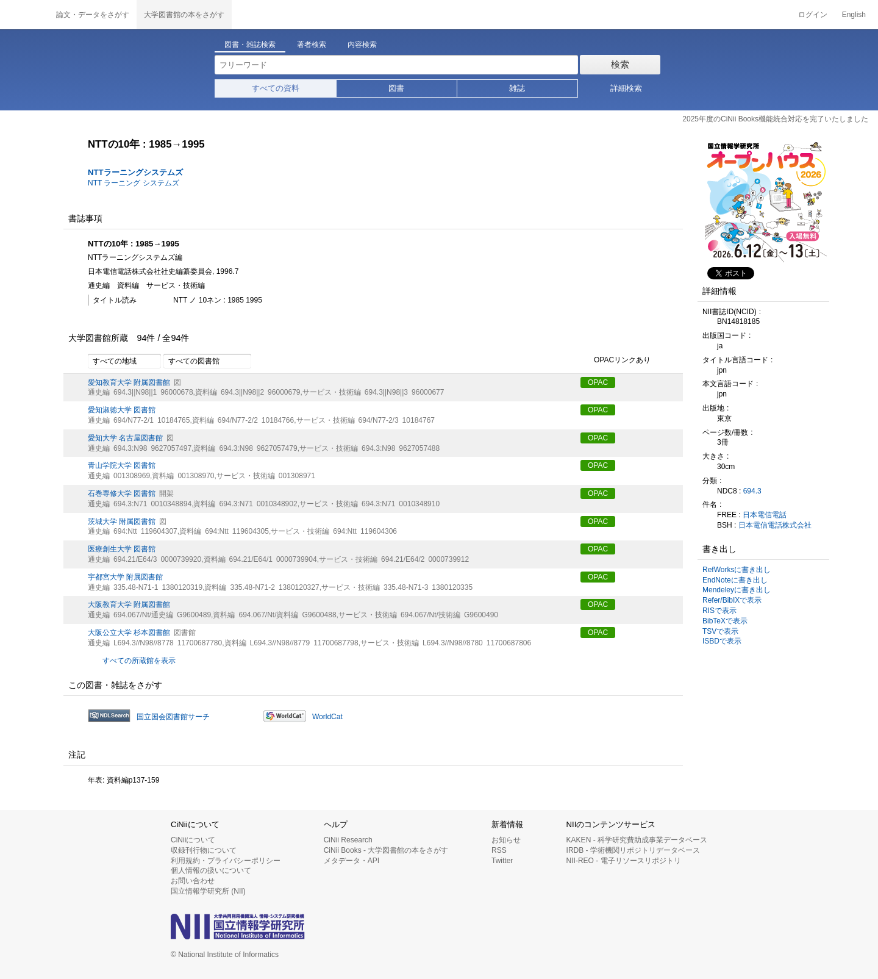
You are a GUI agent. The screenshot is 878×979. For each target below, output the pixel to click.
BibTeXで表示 (725, 621)
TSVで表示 (720, 631)
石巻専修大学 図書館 (121, 493)
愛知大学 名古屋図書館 (125, 438)
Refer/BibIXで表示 (732, 600)
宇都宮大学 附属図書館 (125, 577)
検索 (620, 64)
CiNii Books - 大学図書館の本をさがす (386, 850)
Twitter (502, 860)
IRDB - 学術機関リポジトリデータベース (633, 850)
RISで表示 (719, 610)
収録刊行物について (204, 850)
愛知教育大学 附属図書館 (129, 382)
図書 (396, 88)
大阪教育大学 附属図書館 (129, 604)
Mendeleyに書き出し (736, 590)
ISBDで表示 (721, 641)
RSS (499, 850)
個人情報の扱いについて (211, 870)
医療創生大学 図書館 (121, 549)
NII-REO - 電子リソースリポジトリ (623, 860)
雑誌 (517, 88)
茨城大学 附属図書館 (121, 521)
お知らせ (506, 840)
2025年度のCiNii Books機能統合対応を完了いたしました (775, 119)
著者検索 (311, 44)
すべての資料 (275, 88)
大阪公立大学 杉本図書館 (129, 632)
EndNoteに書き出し (735, 580)
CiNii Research (348, 840)
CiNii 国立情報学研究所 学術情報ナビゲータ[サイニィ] (24, 14)
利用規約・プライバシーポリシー (225, 860)
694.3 (752, 491)
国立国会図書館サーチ (173, 716)
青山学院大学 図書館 (121, 465)
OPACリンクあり (615, 360)
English (854, 14)
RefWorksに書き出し (736, 569)
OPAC (598, 382)
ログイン (812, 14)
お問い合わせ (193, 881)
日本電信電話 (765, 515)
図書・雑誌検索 (250, 44)
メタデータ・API (351, 860)
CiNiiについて (193, 840)
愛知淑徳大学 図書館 (121, 410)
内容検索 (362, 44)
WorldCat (327, 716)
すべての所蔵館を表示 (139, 660)
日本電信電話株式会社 (775, 525)
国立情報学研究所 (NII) (208, 891)
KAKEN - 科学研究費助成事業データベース (636, 840)
